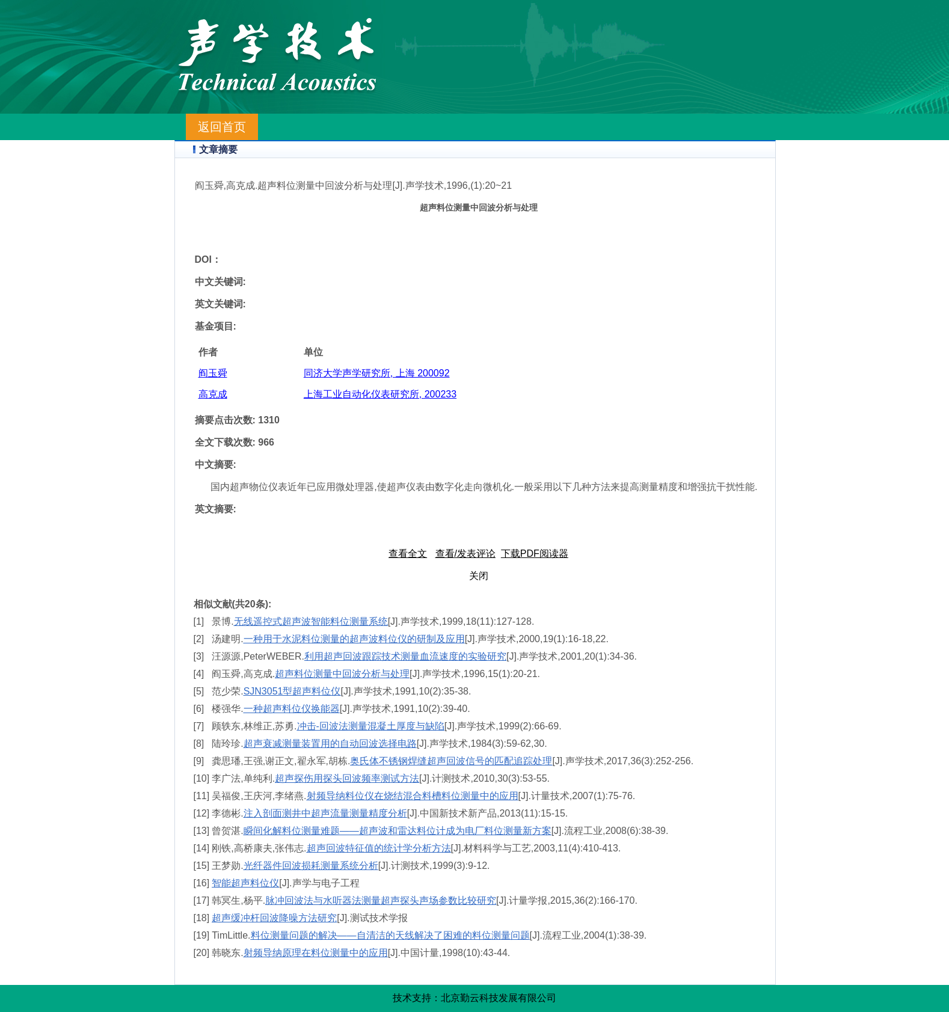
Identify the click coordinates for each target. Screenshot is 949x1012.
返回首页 (222, 126)
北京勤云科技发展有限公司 (498, 998)
